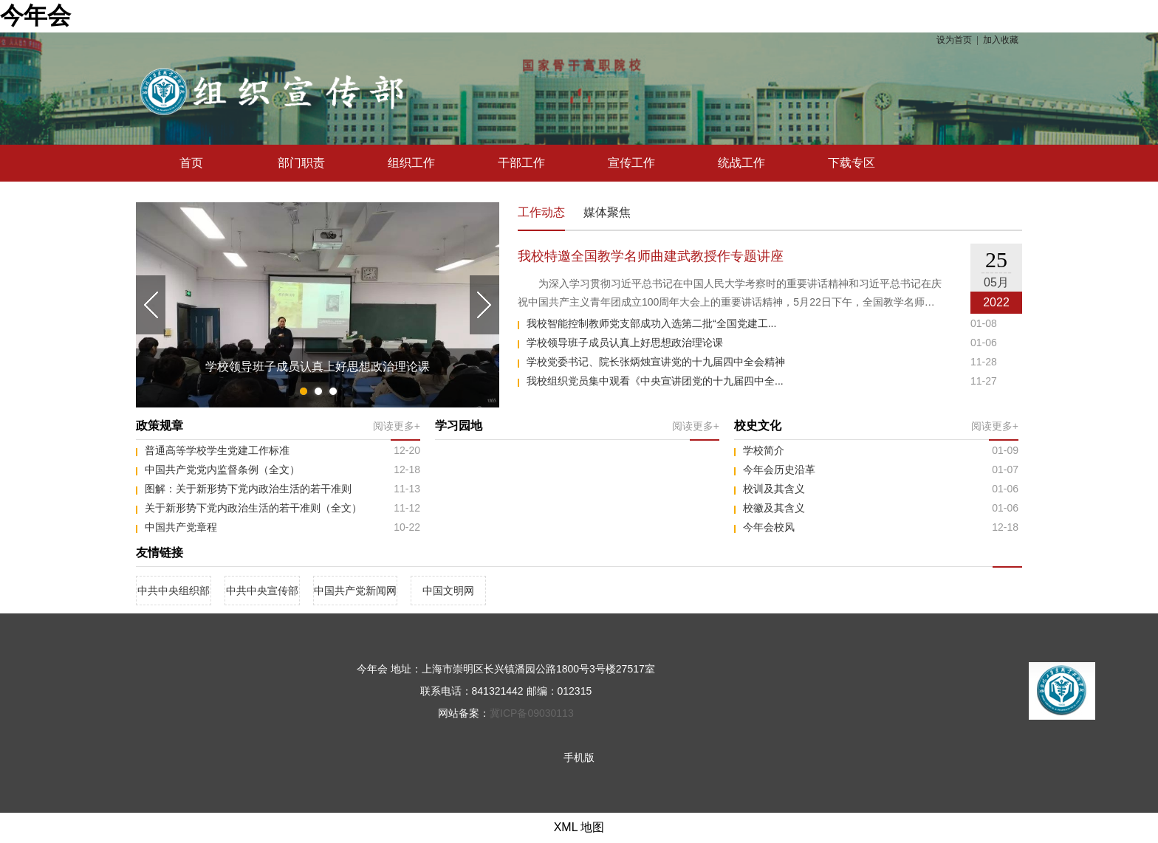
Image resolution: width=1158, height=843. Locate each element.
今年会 (35, 15)
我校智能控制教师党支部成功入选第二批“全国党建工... (651, 323)
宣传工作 (631, 162)
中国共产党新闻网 (355, 590)
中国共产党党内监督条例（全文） (222, 469)
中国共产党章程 (181, 527)
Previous (150, 304)
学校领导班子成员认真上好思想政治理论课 (625, 342)
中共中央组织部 (173, 590)
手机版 (579, 757)
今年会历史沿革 (779, 469)
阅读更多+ (396, 426)
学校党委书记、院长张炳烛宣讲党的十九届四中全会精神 (656, 362)
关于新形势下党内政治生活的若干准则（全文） (253, 508)
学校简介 (763, 450)
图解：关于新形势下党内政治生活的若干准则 (248, 489)
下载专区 (851, 162)
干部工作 (521, 162)
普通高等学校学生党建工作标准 (217, 450)
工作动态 (541, 214)
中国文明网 (448, 590)
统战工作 (741, 162)
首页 (191, 162)
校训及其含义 (774, 489)
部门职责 (301, 162)
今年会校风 (769, 527)
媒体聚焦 (607, 212)
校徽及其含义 (774, 508)
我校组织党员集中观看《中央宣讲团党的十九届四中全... (655, 381)
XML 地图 (579, 827)
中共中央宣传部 (262, 590)
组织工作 (411, 162)
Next (484, 304)
